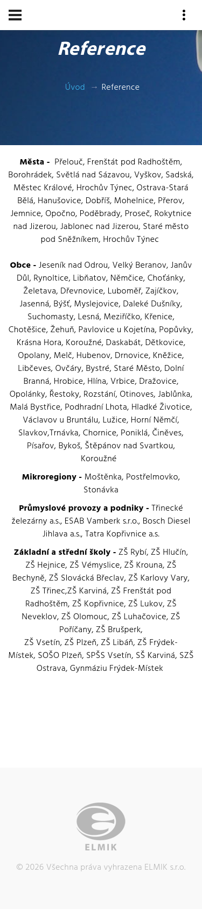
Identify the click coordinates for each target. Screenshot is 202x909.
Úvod (75, 88)
